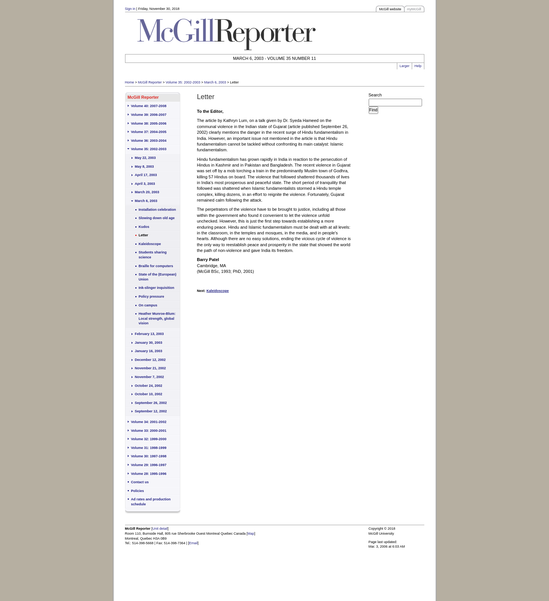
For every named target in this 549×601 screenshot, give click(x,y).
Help (418, 66)
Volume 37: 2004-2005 (149, 132)
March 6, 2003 (215, 82)
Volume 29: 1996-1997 (149, 465)
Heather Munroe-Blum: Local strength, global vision (157, 318)
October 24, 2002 (148, 386)
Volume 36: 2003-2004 (149, 141)
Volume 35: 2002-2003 (183, 82)
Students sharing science (153, 254)
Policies (137, 491)
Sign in (130, 9)
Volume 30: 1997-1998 (149, 456)
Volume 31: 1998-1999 (149, 448)
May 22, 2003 (145, 158)
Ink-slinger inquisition (157, 288)
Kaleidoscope (150, 244)
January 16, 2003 (148, 351)
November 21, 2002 (150, 368)
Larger (404, 66)
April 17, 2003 (146, 175)
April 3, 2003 (145, 184)
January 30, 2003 (148, 343)
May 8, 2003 (144, 166)
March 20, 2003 (147, 192)
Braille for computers (156, 266)
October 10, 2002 (148, 394)
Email (193, 543)
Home (129, 82)
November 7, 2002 (149, 377)
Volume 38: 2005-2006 (149, 123)
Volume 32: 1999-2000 (149, 439)
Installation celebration (157, 210)
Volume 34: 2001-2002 (149, 422)
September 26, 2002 (151, 403)
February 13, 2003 (149, 334)
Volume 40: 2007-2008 (149, 106)
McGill (414, 9)
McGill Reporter (150, 82)
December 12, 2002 (150, 360)
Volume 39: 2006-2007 (149, 115)
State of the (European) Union (158, 276)
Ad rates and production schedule (151, 501)
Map (250, 533)
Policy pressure (151, 296)
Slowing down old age (157, 218)
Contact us (140, 482)
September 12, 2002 (151, 411)
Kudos (144, 227)
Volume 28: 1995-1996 (149, 474)
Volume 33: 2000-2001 (149, 431)
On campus (148, 305)
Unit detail (160, 528)
